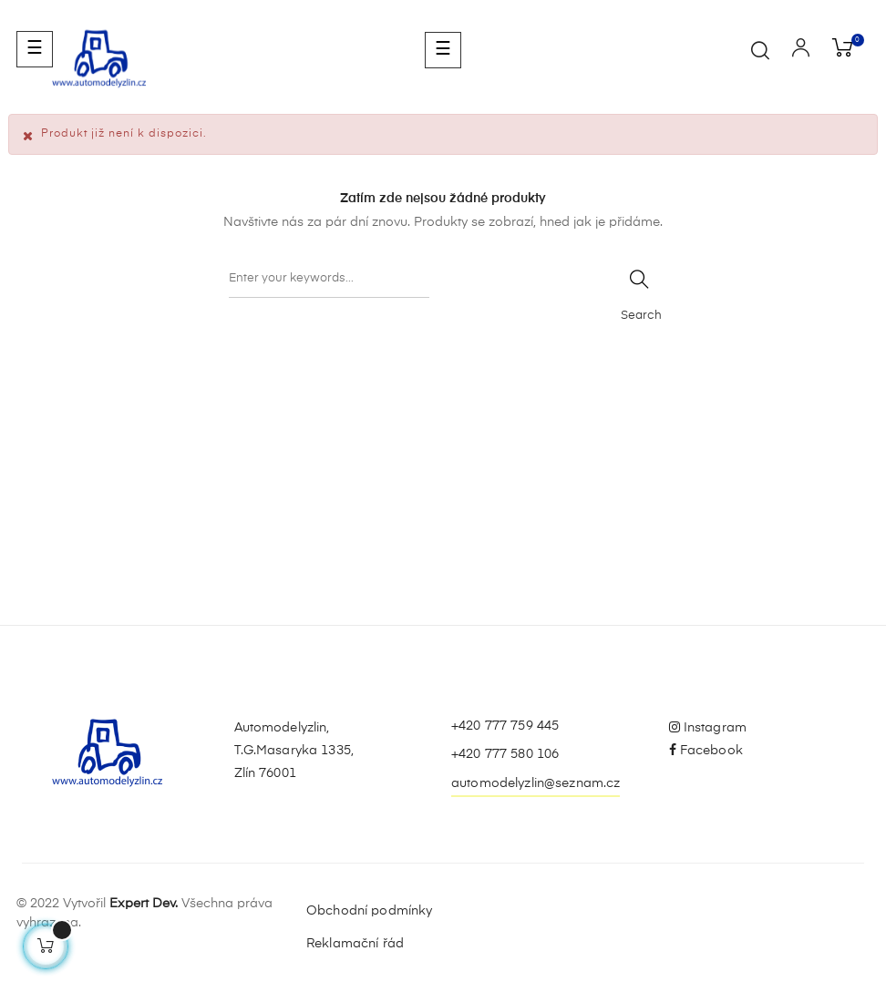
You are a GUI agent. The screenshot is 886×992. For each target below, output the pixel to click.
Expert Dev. (143, 903)
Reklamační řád (355, 943)
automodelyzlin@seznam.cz (535, 783)
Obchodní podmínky (369, 911)
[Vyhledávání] (329, 279)
